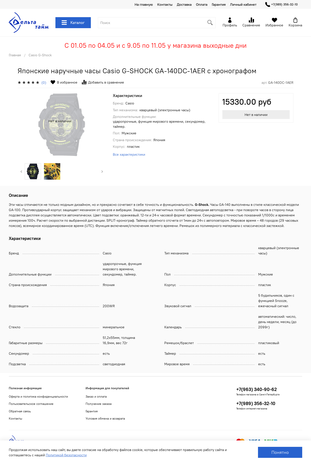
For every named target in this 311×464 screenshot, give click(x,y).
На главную (144, 4)
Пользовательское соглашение (31, 404)
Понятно (280, 452)
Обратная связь (20, 411)
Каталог (73, 22)
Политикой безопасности (66, 455)
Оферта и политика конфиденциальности (38, 396)
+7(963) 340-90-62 (256, 389)
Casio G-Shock (40, 55)
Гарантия (219, 4)
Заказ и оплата (96, 396)
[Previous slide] (21, 171)
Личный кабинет (243, 4)
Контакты (164, 4)
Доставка (184, 4)
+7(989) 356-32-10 (281, 4)
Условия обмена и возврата (105, 418)
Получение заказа (99, 404)
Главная (15, 55)
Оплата (201, 4)
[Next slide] (102, 171)
